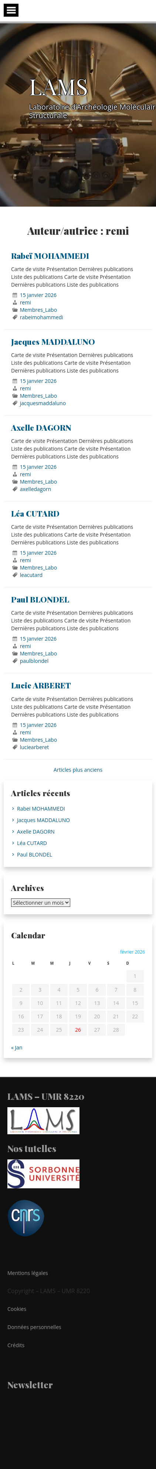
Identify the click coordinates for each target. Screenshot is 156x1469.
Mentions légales (27, 1272)
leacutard (31, 574)
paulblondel (34, 660)
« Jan (17, 1047)
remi (25, 302)
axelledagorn (35, 489)
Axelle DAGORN (41, 427)
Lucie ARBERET (41, 685)
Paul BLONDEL (40, 599)
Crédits (15, 1345)
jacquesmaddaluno (43, 403)
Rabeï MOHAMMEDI (50, 255)
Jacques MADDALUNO (53, 341)
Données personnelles (34, 1327)
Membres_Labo (38, 309)
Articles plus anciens (78, 769)
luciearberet (34, 747)
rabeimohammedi (41, 317)
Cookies (16, 1308)
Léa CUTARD (35, 513)
